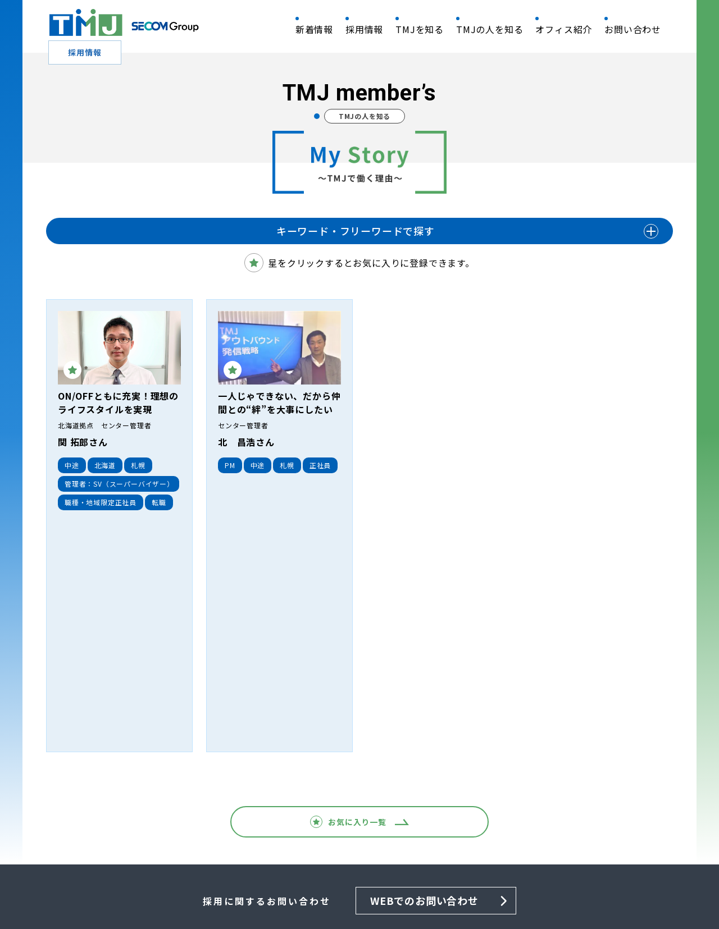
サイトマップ (644, 888)
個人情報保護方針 (254, 888)
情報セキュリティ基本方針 (163, 888)
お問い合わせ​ (632, 29)
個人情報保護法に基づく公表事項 (357, 888)
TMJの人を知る (489, 29)
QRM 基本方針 (76, 888)
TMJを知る (419, 29)
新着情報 (314, 29)
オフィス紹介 (563, 29)
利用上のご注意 (456, 888)
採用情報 (364, 29)
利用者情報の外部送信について (552, 888)
